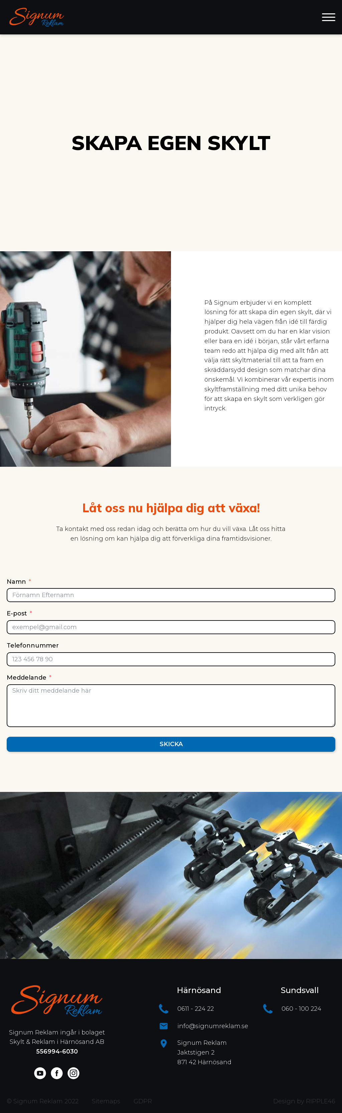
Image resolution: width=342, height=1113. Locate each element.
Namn (16, 581)
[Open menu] (328, 17)
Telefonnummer (33, 645)
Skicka (171, 744)
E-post (17, 613)
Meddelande (26, 677)
